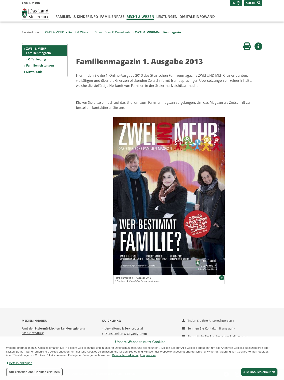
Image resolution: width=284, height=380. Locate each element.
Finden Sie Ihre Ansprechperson (208, 321)
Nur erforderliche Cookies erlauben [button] (34, 372)
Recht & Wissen (140, 16)
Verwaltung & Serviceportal (124, 328)
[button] (19, 363)
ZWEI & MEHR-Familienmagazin (156, 32)
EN (233, 3)
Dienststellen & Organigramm (126, 334)
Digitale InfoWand (197, 16)
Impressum (149, 355)
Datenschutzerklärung (125, 355)
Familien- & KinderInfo (76, 16)
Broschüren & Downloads (111, 32)
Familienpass (112, 16)
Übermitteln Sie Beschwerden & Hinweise (215, 336)
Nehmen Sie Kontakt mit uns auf (208, 328)
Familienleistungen (40, 65)
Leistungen (166, 16)
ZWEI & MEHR (53, 32)
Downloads (34, 72)
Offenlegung (37, 59)
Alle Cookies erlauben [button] (259, 372)
